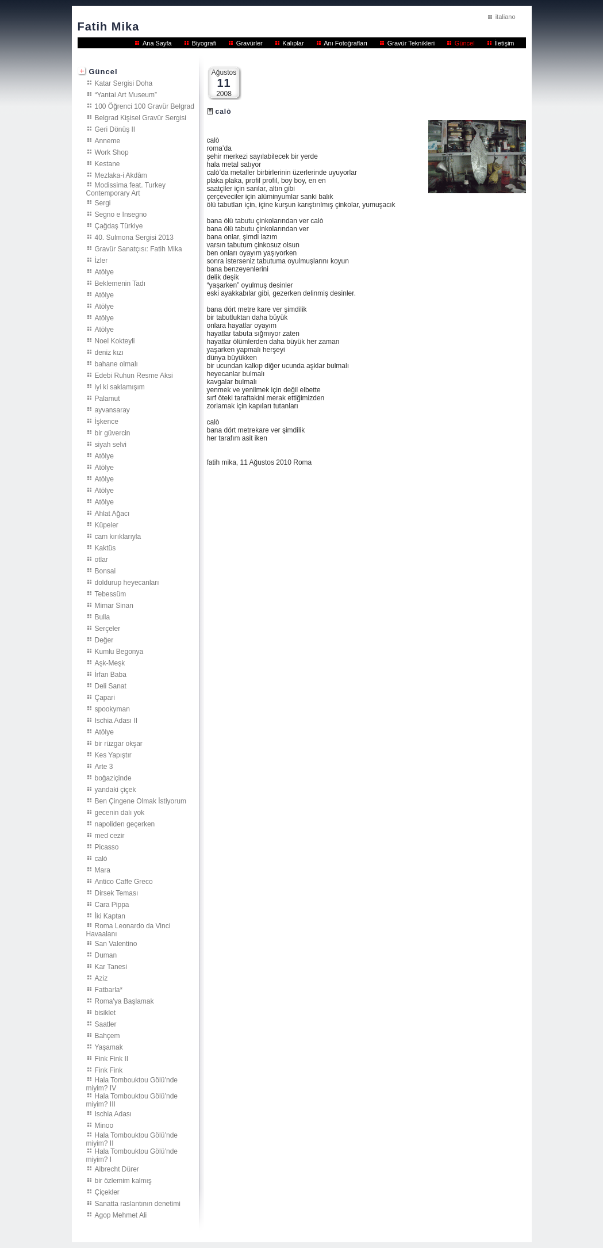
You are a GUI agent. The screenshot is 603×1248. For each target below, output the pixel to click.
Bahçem (107, 1035)
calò (101, 858)
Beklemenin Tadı (120, 283)
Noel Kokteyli (115, 340)
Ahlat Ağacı (112, 513)
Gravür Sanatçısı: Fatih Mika (138, 248)
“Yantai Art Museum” (126, 94)
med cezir (110, 835)
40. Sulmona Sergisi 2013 (134, 237)
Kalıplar (293, 43)
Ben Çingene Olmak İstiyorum (140, 801)
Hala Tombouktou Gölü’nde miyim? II (132, 1139)
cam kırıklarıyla (118, 536)
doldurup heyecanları (127, 582)
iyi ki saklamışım (120, 386)
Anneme (108, 140)
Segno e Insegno (121, 214)
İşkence (106, 421)
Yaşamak (109, 1047)
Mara (102, 870)
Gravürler (249, 43)
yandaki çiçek (115, 789)
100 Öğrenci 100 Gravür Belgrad (144, 106)
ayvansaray (112, 409)
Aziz (101, 978)
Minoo (104, 1125)
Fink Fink (109, 1070)
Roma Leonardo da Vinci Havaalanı (128, 929)
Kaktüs (105, 547)
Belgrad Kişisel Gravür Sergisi (140, 117)
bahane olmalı (116, 363)
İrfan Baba (110, 674)
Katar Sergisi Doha (124, 83)
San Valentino (116, 943)
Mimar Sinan (114, 605)
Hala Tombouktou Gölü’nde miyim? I (132, 1155)
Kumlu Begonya (119, 651)
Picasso (107, 847)
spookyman (112, 709)
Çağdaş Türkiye (119, 225)
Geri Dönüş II (115, 129)
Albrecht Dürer (117, 1169)
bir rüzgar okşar (119, 743)
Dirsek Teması (117, 893)
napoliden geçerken (125, 824)
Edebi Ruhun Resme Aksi (134, 375)
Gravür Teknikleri (411, 43)
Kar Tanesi (111, 966)
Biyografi (203, 43)
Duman (106, 955)
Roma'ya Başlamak (124, 1001)
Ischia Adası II (116, 720)
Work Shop (112, 152)
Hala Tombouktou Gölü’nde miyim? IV (132, 1083)
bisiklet (105, 1012)
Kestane (107, 163)
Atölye (104, 271)
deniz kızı (109, 352)
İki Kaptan (110, 916)
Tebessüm (110, 593)
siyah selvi (110, 444)
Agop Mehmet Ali (121, 1215)
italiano (506, 16)
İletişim (504, 43)
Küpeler (106, 524)
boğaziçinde (113, 778)
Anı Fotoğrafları (345, 43)
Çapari (105, 697)
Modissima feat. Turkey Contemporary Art (126, 189)
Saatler (106, 1024)
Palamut (107, 398)
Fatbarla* (109, 989)
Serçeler (108, 628)
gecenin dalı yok (120, 812)
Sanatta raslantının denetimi (137, 1203)
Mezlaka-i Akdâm (121, 175)
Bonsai (105, 570)
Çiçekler (107, 1192)
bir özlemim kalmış (123, 1180)
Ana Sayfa (157, 43)
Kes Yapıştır (113, 755)
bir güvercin (112, 432)
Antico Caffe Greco (124, 881)
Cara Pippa (112, 904)
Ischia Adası (113, 1113)
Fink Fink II (112, 1058)
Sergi (103, 202)
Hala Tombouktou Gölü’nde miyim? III (132, 1100)
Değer (104, 640)
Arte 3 (104, 766)
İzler (101, 260)
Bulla (102, 616)
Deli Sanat (110, 686)
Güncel (465, 43)
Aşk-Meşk (110, 663)
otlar (101, 559)
